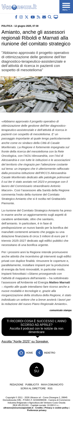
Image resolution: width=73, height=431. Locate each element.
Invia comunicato (52, 384)
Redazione (16, 384)
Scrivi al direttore (33, 388)
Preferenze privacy (37, 410)
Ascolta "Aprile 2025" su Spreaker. (25, 341)
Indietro (45, 353)
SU (36, 369)
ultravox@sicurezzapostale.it (18, 408)
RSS (50, 388)
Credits (39, 408)
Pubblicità (32, 384)
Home (25, 353)
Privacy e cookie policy (57, 408)
